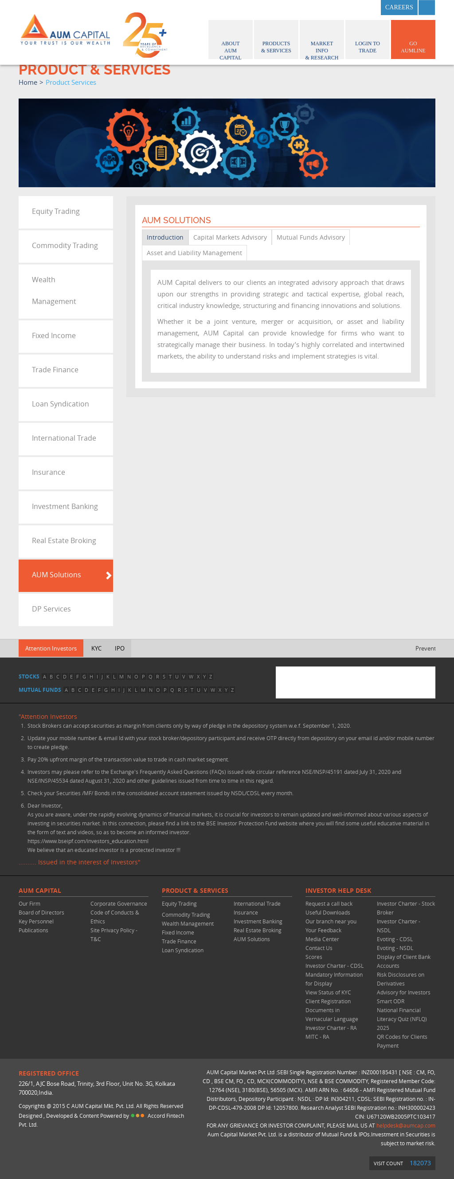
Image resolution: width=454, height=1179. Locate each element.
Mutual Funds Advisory (311, 237)
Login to (367, 38)
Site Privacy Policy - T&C (113, 934)
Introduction (165, 237)
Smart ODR (390, 1001)
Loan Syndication (60, 404)
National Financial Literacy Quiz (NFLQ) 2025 (402, 1018)
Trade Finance (55, 370)
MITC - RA (317, 1036)
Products (276, 38)
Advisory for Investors (404, 992)
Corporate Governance (118, 903)
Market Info (322, 40)
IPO (120, 648)
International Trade (64, 438)
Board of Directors (41, 912)
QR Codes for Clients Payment (402, 1041)
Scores (313, 956)
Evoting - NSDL (395, 947)
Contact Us (319, 947)
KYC (96, 648)
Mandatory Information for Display (334, 979)
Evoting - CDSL (395, 938)
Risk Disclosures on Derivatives (400, 979)
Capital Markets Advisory (230, 237)
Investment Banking (65, 506)
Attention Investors (51, 648)
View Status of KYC (328, 992)
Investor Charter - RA (331, 1027)
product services (71, 82)
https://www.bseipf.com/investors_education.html (88, 840)
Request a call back (328, 903)
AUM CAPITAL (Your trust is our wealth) (65, 32)
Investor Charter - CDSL (334, 965)
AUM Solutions (56, 575)
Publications (33, 930)
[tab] (66, 212)
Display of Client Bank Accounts (404, 961)
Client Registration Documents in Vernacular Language (331, 1010)
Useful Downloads (327, 912)
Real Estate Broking (64, 540)
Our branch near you (330, 921)
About (230, 40)
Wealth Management (54, 290)
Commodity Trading (65, 245)
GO (413, 38)
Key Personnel (36, 921)
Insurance (48, 472)
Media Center (322, 938)
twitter (346, 7)
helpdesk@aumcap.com (405, 1125)
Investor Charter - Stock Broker (406, 908)
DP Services (51, 609)
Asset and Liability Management (194, 252)
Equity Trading (56, 211)
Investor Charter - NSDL (398, 926)
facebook (324, 7)
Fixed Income (54, 335)
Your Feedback (323, 930)
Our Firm (29, 903)
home (28, 82)
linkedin (368, 7)
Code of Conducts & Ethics (114, 917)
